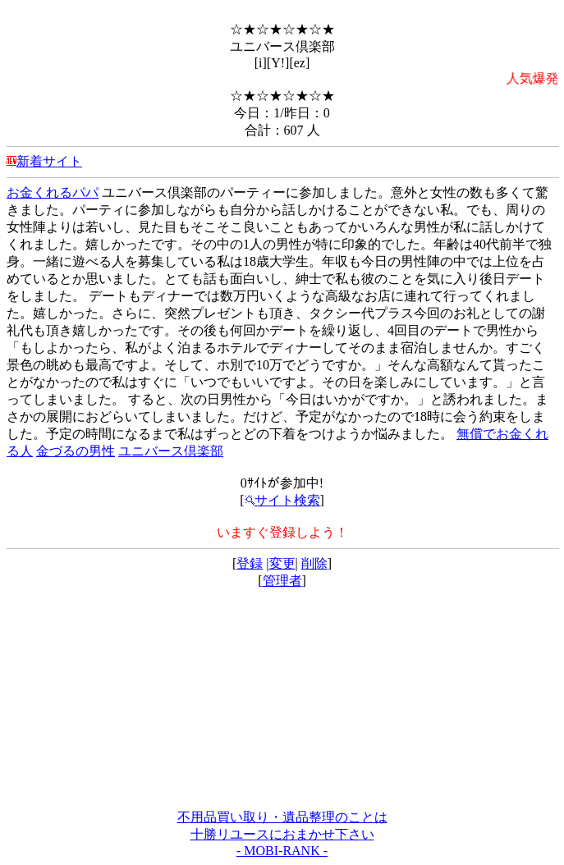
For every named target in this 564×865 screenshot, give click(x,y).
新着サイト (49, 161)
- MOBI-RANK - (282, 851)
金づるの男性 (75, 451)
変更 (282, 563)
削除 (314, 563)
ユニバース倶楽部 (170, 451)
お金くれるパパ (53, 192)
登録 (249, 563)
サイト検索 (282, 500)
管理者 (282, 581)
